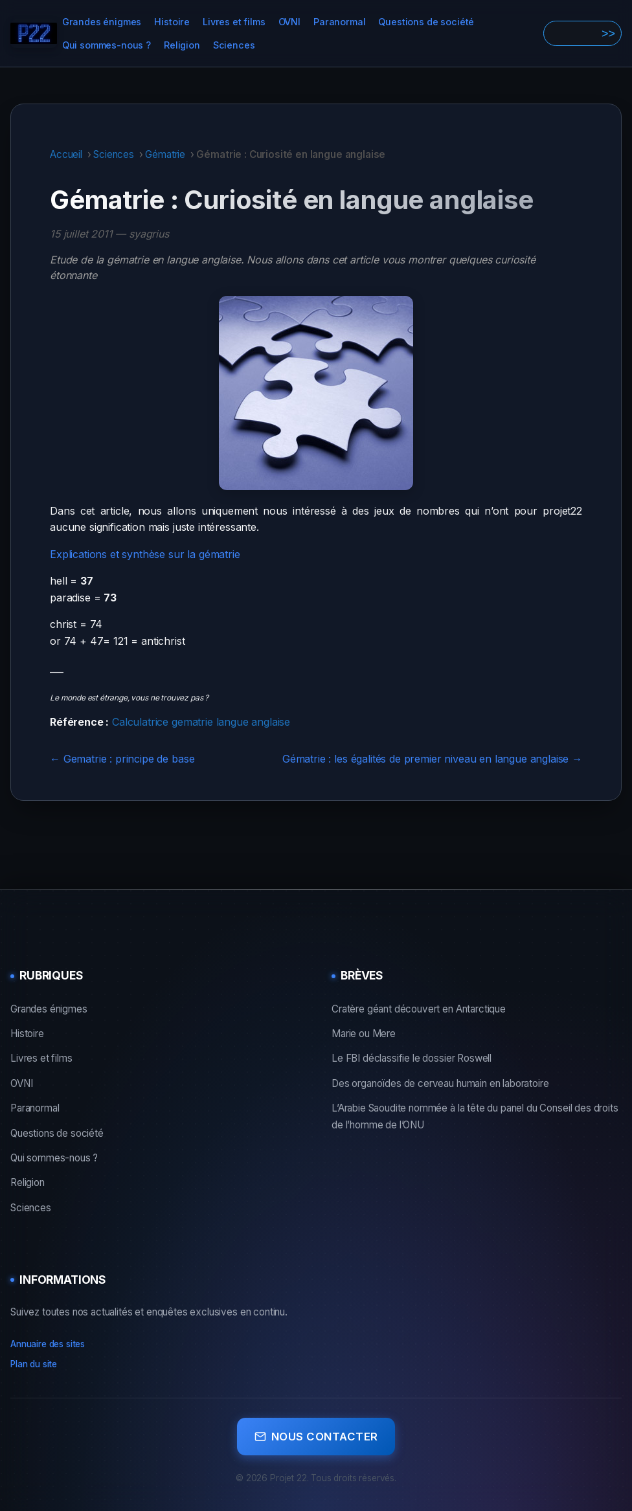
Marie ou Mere (364, 1033)
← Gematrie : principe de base (122, 758)
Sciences (234, 44)
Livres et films (234, 21)
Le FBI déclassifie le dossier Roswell (411, 1058)
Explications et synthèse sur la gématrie (145, 554)
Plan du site (33, 1364)
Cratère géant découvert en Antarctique (419, 1009)
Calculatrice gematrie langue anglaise (201, 721)
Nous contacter (316, 1433)
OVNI (289, 21)
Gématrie (165, 154)
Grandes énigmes (102, 21)
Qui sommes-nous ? (106, 44)
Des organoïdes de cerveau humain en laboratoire (440, 1083)
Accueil (66, 154)
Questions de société (426, 21)
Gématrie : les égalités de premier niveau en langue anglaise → (432, 758)
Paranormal (339, 21)
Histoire (172, 21)
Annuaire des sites (47, 1344)
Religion (182, 44)
